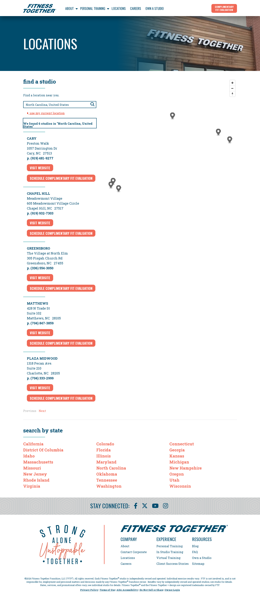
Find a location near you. (41, 95)
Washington (109, 486)
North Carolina (111, 468)
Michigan (179, 462)
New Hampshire (185, 468)
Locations (128, 558)
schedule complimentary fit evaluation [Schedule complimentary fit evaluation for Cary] (61, 178)
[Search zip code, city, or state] (59, 104)
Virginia (31, 486)
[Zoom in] (232, 83)
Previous (29, 411)
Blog (195, 546)
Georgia (177, 450)
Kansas (176, 456)
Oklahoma (106, 474)
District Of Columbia (43, 450)
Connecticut (181, 443)
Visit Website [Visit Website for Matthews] (40, 332)
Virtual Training (168, 558)
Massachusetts (38, 462)
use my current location (46, 113)
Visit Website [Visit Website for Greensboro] (40, 277)
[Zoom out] (232, 88)
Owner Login (172, 589)
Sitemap (198, 564)
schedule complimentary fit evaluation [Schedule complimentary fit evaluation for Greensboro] (61, 288)
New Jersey (35, 474)
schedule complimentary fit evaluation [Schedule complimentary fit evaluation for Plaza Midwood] (61, 398)
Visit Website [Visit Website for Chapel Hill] (40, 222)
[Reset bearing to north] (232, 94)
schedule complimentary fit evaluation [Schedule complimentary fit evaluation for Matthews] (61, 343)
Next (42, 411)
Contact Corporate (134, 552)
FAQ (195, 552)
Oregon (176, 474)
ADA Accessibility (127, 589)
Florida (103, 450)
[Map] (170, 155)
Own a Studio (201, 558)
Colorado (105, 443)
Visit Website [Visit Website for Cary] (40, 167)
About (125, 546)
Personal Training (169, 546)
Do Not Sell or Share (151, 589)
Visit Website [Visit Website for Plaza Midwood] (40, 387)
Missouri (32, 468)
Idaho (29, 456)
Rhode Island (36, 480)
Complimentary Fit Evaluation (224, 8)
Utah (174, 480)
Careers (126, 564)
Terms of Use (107, 589)
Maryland (106, 462)
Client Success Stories (172, 564)
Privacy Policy (89, 589)
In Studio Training (169, 552)
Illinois (103, 456)
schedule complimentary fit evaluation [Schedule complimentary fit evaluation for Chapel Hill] (61, 233)
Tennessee (106, 480)
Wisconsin (180, 486)
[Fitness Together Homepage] (39, 8)
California (33, 443)
